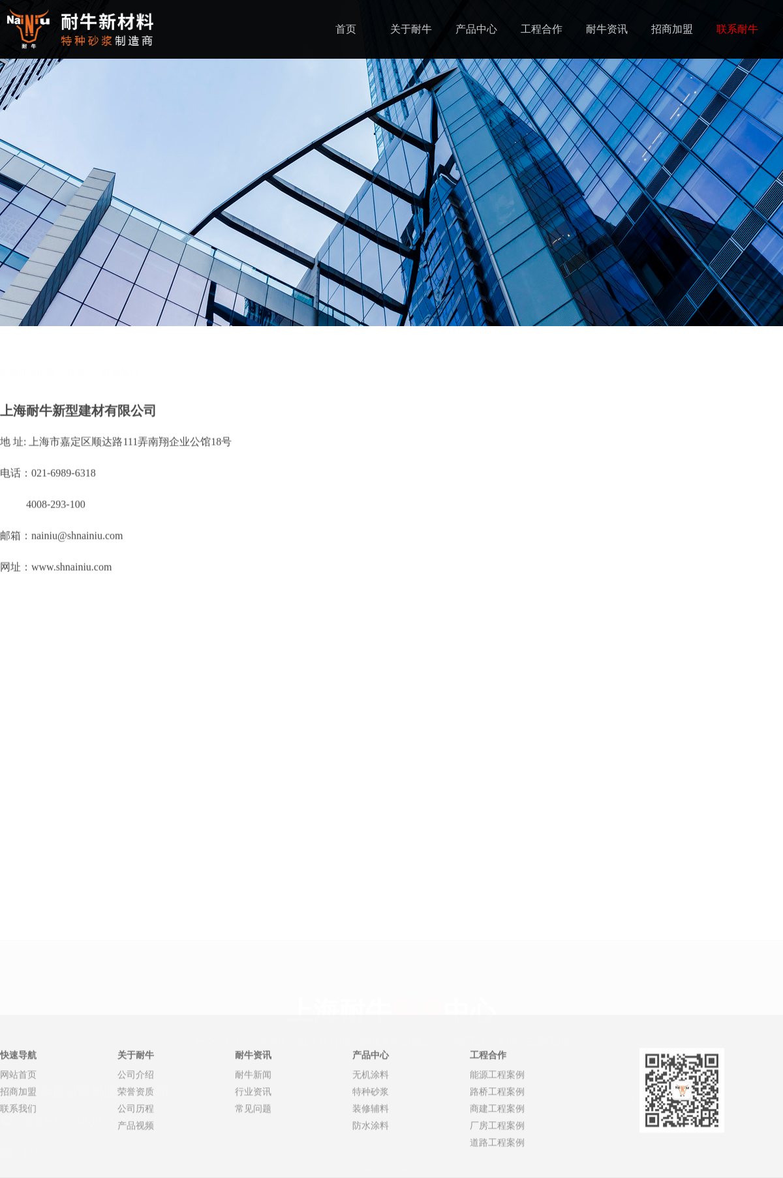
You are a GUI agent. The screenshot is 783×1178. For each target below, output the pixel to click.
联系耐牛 (737, 29)
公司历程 (135, 1161)
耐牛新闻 (253, 1127)
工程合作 (541, 29)
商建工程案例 (497, 1161)
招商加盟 (672, 29)
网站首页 (18, 1127)
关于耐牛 (411, 29)
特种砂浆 (370, 1144)
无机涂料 (370, 1127)
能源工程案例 (497, 1127)
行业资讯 (253, 1144)
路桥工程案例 (497, 1144)
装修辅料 (370, 1161)
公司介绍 (135, 1127)
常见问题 (253, 1161)
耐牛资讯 (607, 29)
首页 (345, 29)
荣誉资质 (135, 1144)
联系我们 (120, 350)
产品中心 (476, 29)
